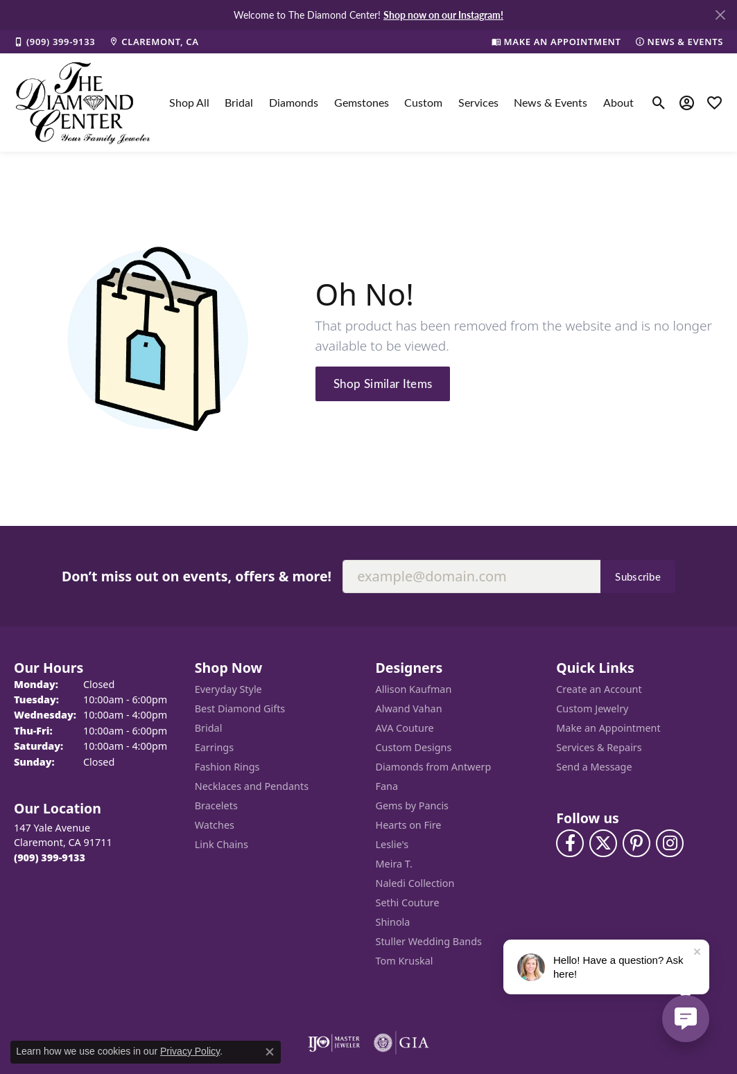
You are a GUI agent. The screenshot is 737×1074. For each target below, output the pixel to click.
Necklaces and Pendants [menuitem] (252, 786)
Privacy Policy (190, 1051)
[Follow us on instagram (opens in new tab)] (670, 843)
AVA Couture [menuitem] (405, 727)
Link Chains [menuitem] (221, 844)
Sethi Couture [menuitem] (408, 902)
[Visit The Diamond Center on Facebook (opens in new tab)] (570, 843)
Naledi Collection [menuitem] (415, 883)
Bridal (239, 102)
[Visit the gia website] (401, 1042)
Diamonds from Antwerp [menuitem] (434, 766)
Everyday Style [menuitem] (228, 689)
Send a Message (594, 766)
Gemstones (361, 102)
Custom (423, 102)
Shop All (189, 102)
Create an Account (598, 689)
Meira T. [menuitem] (394, 863)
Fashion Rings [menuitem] (227, 766)
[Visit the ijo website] (334, 1042)
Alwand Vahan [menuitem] (409, 708)
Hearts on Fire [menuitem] (409, 824)
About (618, 102)
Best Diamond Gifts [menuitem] (240, 708)
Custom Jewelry (592, 708)
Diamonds (293, 102)
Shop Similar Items (383, 383)
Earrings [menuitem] (214, 747)
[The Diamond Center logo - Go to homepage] (83, 102)
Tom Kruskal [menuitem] (404, 960)
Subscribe (638, 576)
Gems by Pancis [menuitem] (412, 805)
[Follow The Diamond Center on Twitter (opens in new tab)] (603, 843)
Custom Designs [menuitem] (414, 747)
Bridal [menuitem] (209, 727)
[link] (54, 41)
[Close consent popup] (270, 1052)
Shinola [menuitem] (393, 921)
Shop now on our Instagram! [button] (443, 14)
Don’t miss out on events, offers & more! (196, 576)
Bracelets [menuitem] (216, 805)
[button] (659, 102)
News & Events (550, 102)
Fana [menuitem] (387, 786)
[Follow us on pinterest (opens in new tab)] (636, 843)
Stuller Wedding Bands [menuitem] (429, 941)
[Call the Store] (49, 857)
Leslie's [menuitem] (392, 844)
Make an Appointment (608, 727)
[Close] (720, 15)
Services (478, 102)
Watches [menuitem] (214, 824)
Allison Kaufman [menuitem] (414, 689)
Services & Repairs (598, 747)
